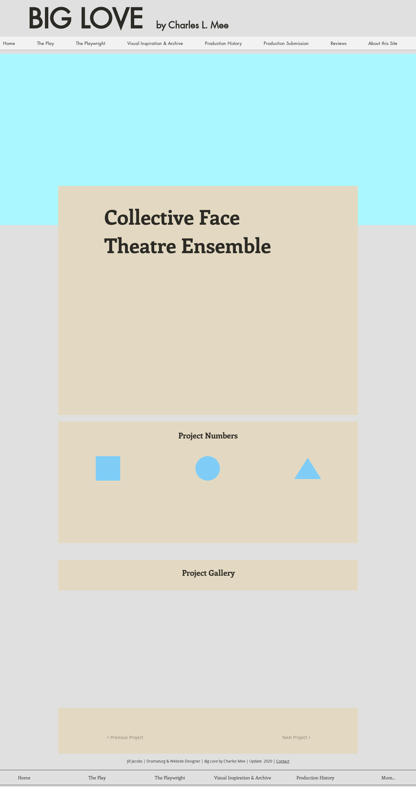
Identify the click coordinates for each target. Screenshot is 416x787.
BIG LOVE (85, 19)
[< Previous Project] (124, 737)
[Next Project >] (296, 737)
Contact (282, 761)
